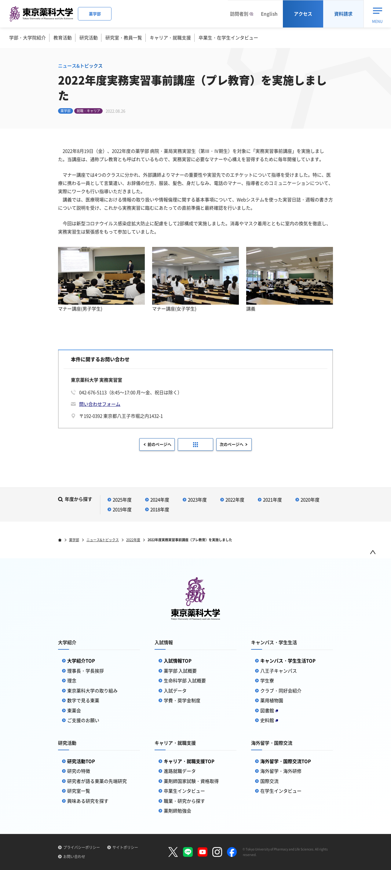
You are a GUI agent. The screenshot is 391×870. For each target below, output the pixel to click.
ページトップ (373, 552)
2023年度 (197, 499)
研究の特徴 (78, 771)
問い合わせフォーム (99, 404)
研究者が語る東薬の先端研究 (97, 781)
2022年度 (234, 499)
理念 (71, 680)
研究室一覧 (78, 790)
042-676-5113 (93, 392)
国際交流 (269, 781)
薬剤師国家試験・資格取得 (191, 781)
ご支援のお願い (83, 720)
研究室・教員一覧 (123, 37)
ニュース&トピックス (102, 539)
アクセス (303, 13)
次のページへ (231, 444)
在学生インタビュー (280, 790)
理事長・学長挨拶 (85, 670)
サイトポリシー (125, 847)
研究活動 (88, 37)
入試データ (175, 690)
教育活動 (62, 37)
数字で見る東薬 (83, 700)
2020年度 (310, 499)
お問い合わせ (74, 856)
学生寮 (267, 680)
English (269, 13)
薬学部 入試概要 (180, 670)
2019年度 (122, 509)
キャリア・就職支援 (170, 37)
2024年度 (159, 499)
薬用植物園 (271, 700)
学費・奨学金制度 (182, 700)
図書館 (269, 710)
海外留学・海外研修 (280, 771)
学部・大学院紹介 (27, 37)
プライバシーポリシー (81, 847)
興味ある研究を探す (87, 801)
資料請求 (343, 13)
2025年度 (122, 499)
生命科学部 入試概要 (185, 680)
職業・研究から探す (184, 801)
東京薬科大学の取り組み (92, 690)
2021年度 (272, 499)
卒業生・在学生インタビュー (228, 37)
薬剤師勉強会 (177, 810)
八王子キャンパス (278, 670)
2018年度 (159, 509)
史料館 (269, 720)
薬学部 (74, 539)
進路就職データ (180, 771)
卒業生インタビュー (184, 790)
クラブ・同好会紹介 (280, 690)
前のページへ (159, 444)
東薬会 (74, 710)
